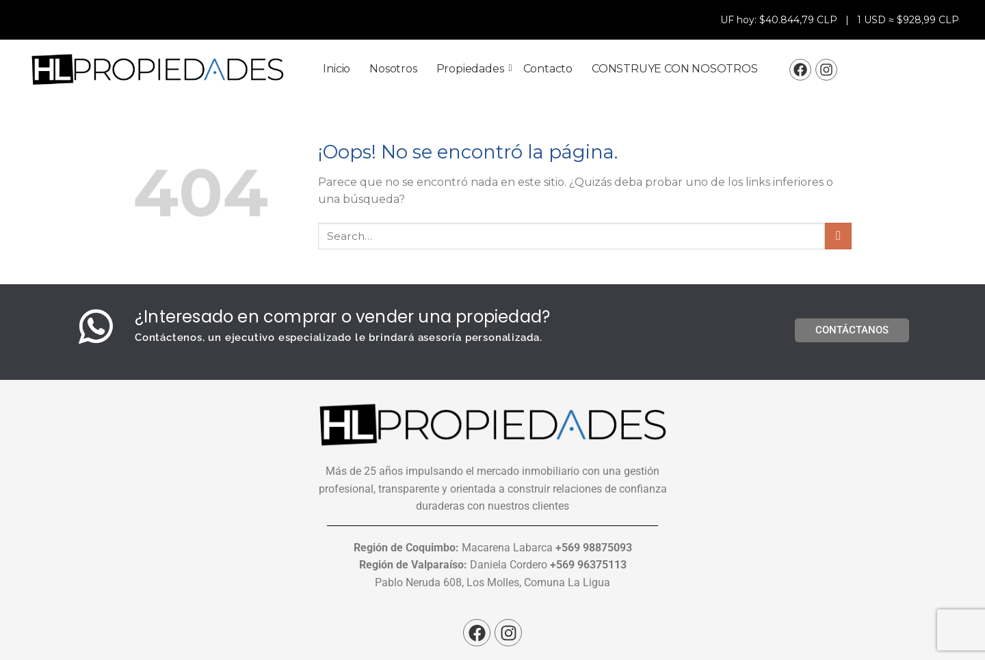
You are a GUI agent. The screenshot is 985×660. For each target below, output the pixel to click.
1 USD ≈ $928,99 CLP (908, 20)
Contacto (548, 68)
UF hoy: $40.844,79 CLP (780, 20)
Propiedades (472, 68)
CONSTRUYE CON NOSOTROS (675, 68)
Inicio (336, 68)
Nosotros (393, 68)
